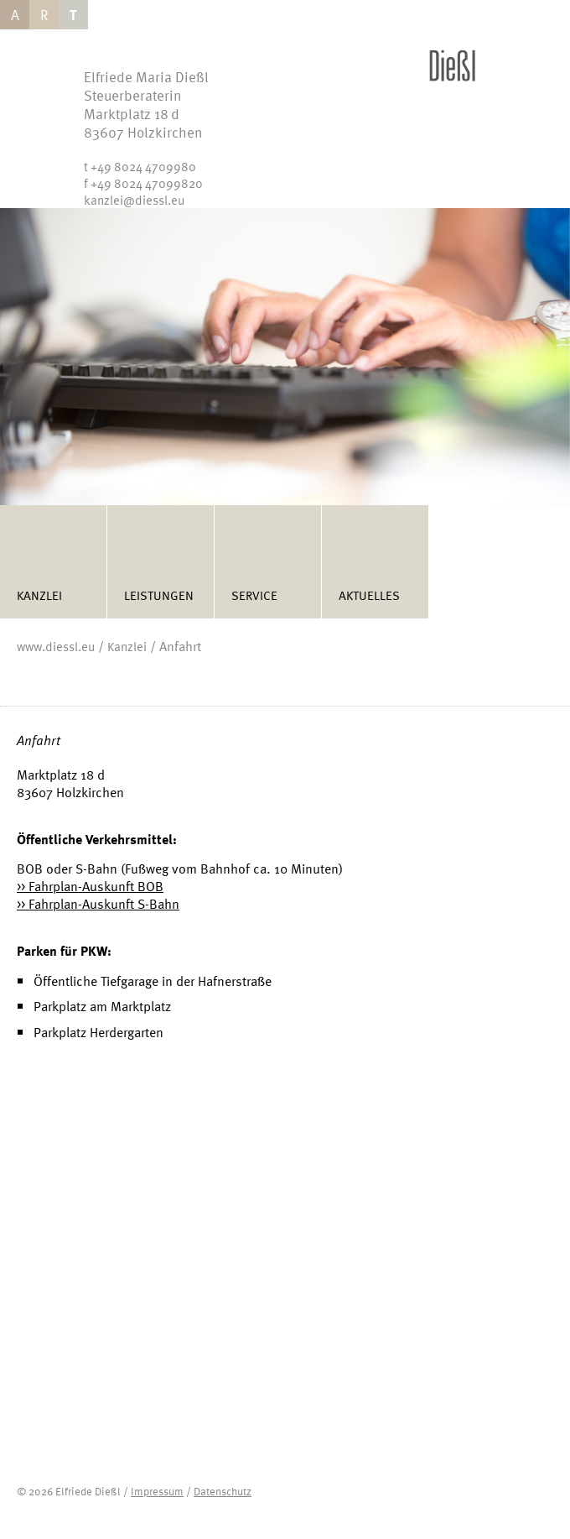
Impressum (157, 1491)
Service (254, 595)
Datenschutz (222, 1491)
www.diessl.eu (56, 646)
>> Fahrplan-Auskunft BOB (90, 886)
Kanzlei (39, 595)
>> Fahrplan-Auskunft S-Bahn (98, 904)
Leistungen (159, 595)
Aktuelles (369, 595)
